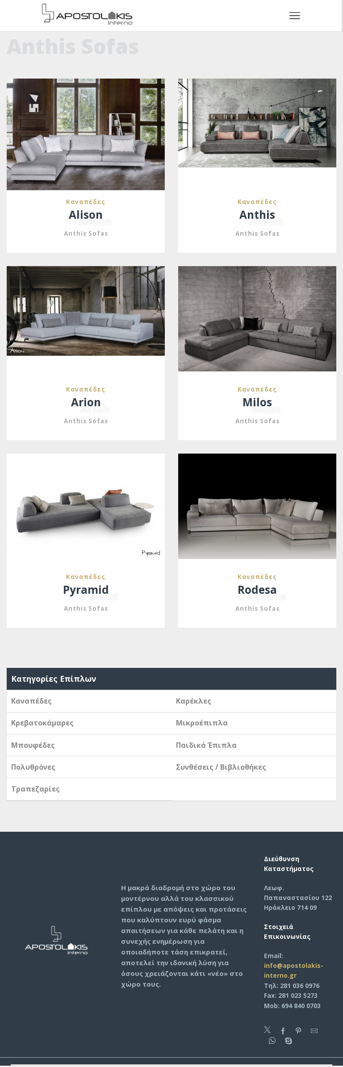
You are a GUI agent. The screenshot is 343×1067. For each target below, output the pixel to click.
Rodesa (257, 590)
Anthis (257, 214)
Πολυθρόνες (33, 767)
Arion (86, 402)
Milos (257, 402)
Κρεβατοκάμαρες (42, 723)
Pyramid (86, 590)
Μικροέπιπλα (202, 723)
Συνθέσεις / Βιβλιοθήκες (221, 767)
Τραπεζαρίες (35, 789)
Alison (86, 214)
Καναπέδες (85, 201)
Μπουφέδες (33, 745)
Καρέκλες (193, 701)
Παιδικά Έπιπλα (206, 745)
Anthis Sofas (86, 233)
